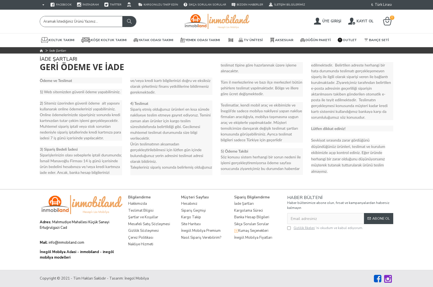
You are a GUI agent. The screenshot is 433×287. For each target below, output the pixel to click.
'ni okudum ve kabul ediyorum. (325, 227)
